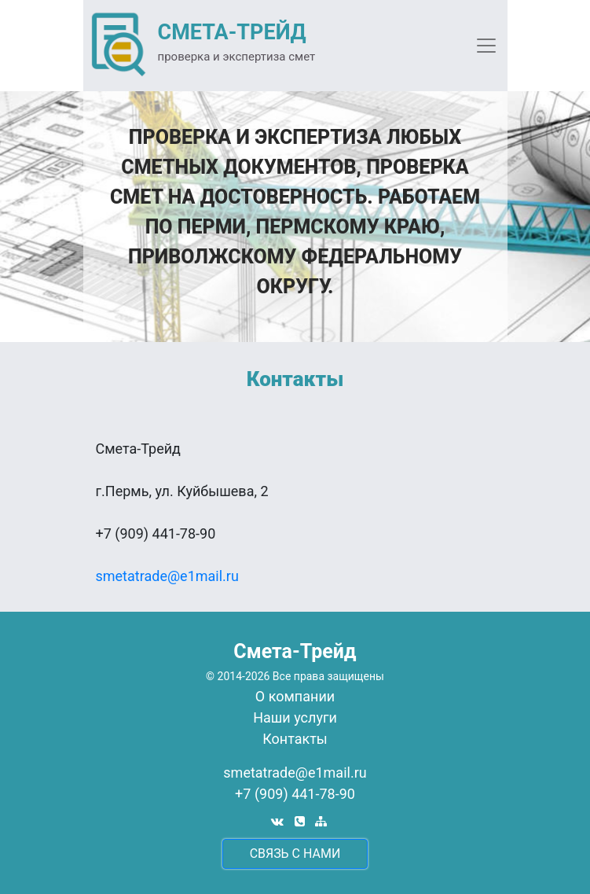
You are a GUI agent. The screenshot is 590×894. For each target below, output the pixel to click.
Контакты (295, 738)
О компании (295, 696)
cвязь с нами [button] (295, 853)
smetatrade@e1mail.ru (167, 576)
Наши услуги (295, 717)
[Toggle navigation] (486, 46)
